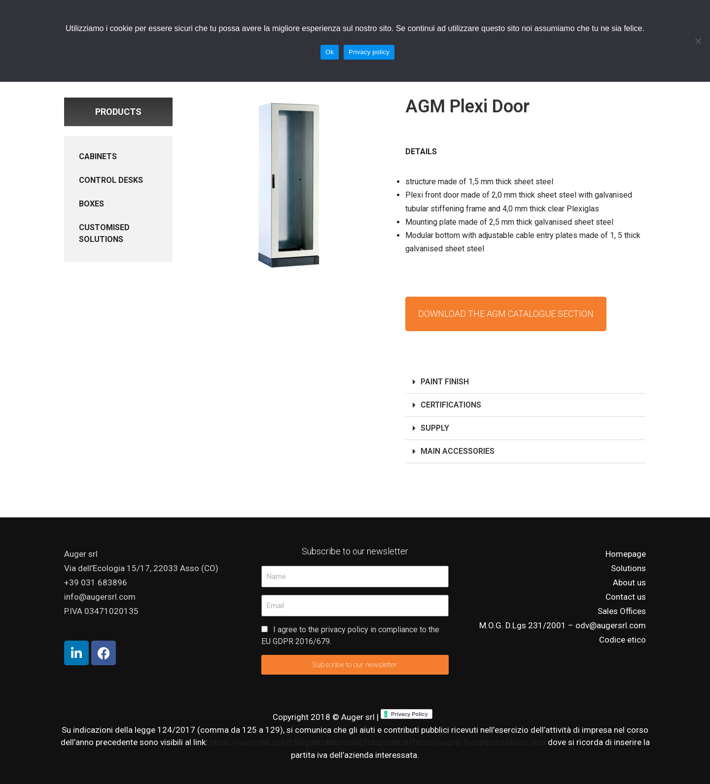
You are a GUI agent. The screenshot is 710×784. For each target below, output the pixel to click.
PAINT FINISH (445, 381)
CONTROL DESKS (111, 180)
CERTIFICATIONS (451, 404)
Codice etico (622, 640)
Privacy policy (369, 52)
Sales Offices (622, 611)
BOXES (91, 203)
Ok (329, 52)
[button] (525, 382)
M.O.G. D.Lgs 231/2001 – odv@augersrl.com (562, 625)
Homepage (625, 554)
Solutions (628, 568)
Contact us (625, 597)
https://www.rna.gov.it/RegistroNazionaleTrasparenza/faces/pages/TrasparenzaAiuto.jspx (379, 742)
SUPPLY (435, 428)
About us (629, 582)
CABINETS (98, 156)
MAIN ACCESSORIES (458, 451)
